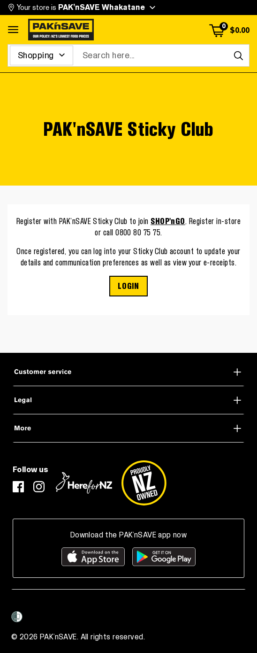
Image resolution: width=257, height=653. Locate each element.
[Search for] (41, 55)
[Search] (238, 55)
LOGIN (128, 286)
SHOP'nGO (168, 221)
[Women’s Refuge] (17, 616)
